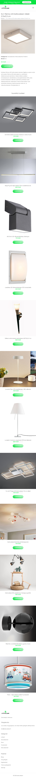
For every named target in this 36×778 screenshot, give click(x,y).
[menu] (33, 8)
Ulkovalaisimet (4, 747)
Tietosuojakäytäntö (6, 765)
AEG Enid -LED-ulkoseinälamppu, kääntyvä (18, 236)
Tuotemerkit (4, 745)
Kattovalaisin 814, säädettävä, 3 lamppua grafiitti (18, 593)
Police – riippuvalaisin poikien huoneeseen (18, 694)
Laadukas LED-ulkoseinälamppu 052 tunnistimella (18, 287)
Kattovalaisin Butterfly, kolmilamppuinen (18, 542)
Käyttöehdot (4, 762)
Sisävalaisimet (11, 56)
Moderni (25, 56)
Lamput (3, 737)
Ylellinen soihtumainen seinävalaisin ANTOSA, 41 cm (18, 338)
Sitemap (3, 767)
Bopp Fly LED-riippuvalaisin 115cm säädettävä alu (18, 185)
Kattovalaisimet (19, 56)
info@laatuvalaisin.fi (6, 729)
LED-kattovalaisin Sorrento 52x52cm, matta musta (18, 134)
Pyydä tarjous (26, 2)
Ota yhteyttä (4, 759)
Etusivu (3, 18)
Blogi (2, 757)
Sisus (2, 742)
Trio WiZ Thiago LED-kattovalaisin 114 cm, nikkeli (18, 491)
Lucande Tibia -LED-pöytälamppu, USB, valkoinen (18, 389)
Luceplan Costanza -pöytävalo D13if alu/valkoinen (18, 440)
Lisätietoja (7, 66)
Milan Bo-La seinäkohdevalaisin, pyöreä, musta (18, 644)
